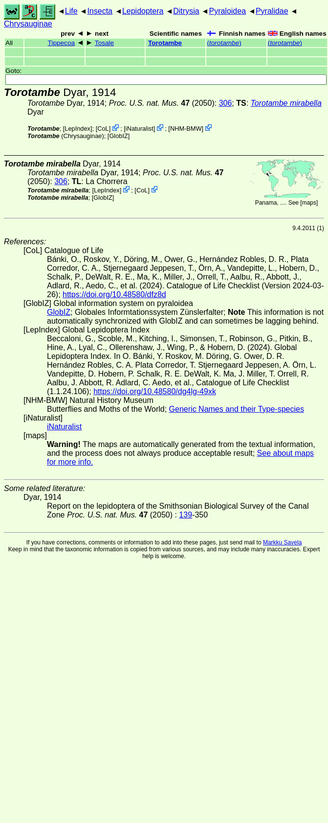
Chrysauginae (28, 24)
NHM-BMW (186, 128)
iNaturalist (139, 128)
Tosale (104, 43)
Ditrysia (186, 11)
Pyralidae (272, 11)
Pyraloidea (227, 11)
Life (71, 11)
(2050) (162, 103)
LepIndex (77, 128)
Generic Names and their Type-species (236, 409)
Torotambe (165, 43)
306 (225, 103)
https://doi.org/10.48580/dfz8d (114, 294)
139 (185, 515)
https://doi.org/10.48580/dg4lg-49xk (154, 391)
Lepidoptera (143, 11)
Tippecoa (61, 43)
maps (309, 202)
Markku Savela (282, 542)
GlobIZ (118, 136)
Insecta (99, 11)
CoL (103, 128)
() (224, 43)
